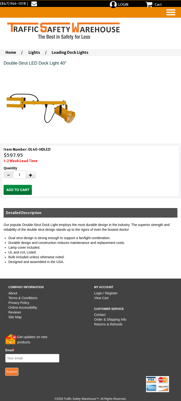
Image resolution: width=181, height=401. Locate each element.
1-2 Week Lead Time (21, 161)
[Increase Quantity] (30, 174)
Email (10, 350)
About (12, 293)
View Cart (101, 298)
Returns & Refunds (108, 324)
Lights (34, 52)
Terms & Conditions (22, 298)
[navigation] (170, 12)
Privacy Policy (18, 303)
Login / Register (106, 293)
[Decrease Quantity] (8, 174)
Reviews (14, 312)
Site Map (15, 317)
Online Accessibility (22, 307)
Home (11, 52)
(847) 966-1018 (13, 3)
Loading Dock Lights (70, 52)
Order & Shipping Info (110, 319)
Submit (11, 371)
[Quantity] (19, 174)
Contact (100, 315)
